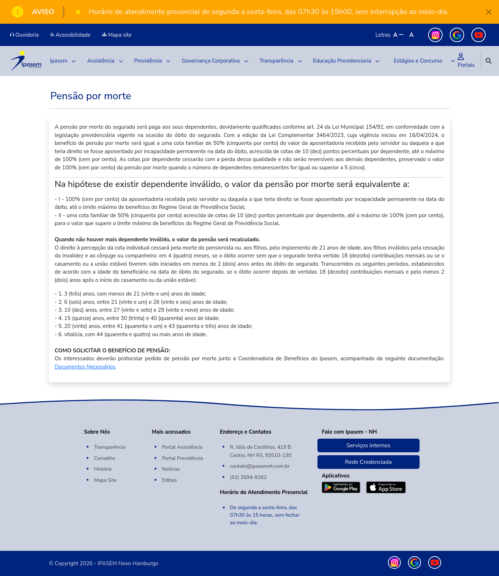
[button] (423, 61)
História (103, 469)
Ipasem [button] (62, 60)
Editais (169, 480)
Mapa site (117, 34)
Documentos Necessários (85, 366)
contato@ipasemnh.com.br (260, 466)
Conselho (104, 458)
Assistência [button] (105, 60)
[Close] (489, 12)
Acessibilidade (70, 34)
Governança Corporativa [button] (215, 60)
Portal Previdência (182, 458)
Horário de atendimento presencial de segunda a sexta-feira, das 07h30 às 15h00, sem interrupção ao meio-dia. (269, 12)
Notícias (171, 469)
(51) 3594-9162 (248, 477)
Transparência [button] (281, 60)
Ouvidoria (24, 34)
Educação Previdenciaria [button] (346, 60)
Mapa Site (105, 480)
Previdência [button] (152, 60)
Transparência (109, 447)
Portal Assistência (182, 447)
